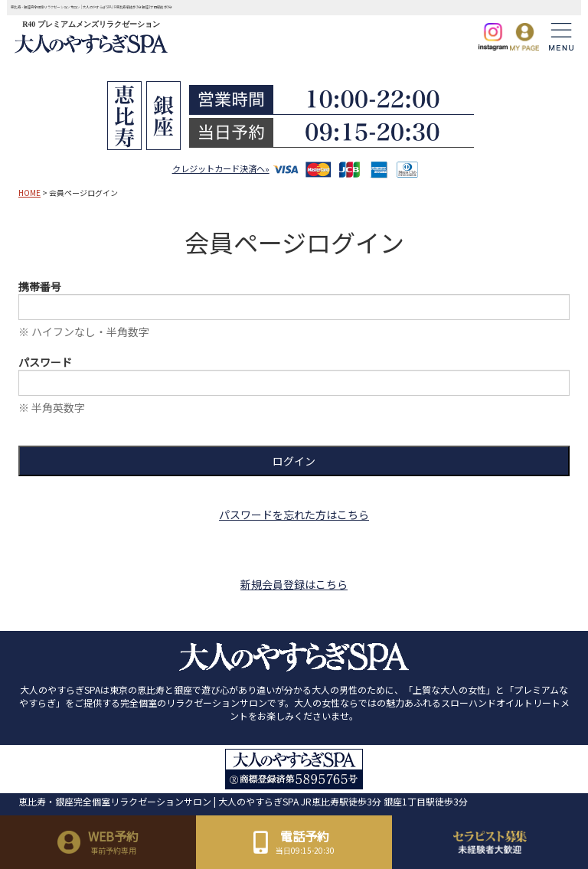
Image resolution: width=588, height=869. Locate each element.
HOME (29, 192)
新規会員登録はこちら (294, 584)
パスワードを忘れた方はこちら (294, 514)
